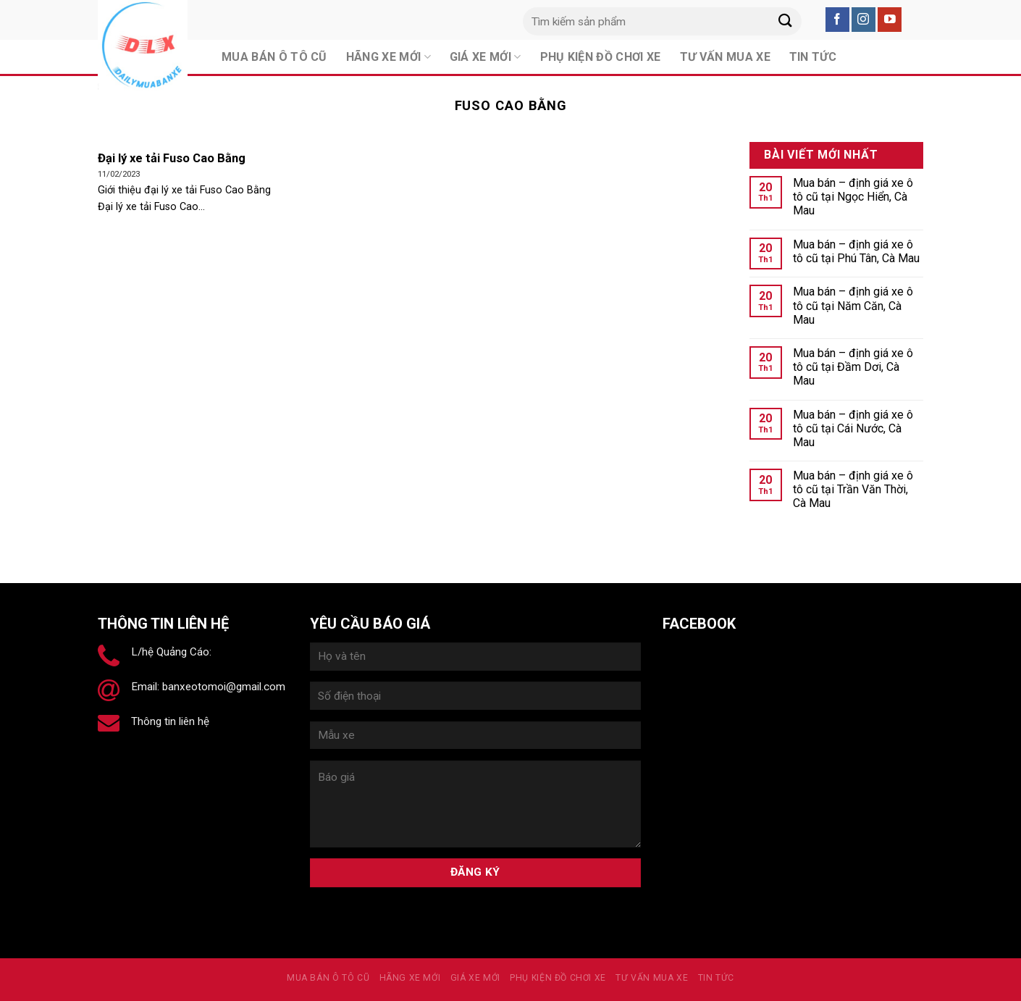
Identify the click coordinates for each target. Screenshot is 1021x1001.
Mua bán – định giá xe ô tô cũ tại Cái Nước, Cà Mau (853, 428)
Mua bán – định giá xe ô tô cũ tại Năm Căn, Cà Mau (853, 305)
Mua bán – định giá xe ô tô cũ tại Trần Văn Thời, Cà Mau (853, 489)
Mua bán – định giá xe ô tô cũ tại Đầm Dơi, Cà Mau (853, 367)
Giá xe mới (475, 978)
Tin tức (716, 978)
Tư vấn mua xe (651, 978)
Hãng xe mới (410, 978)
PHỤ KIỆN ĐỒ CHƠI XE (558, 978)
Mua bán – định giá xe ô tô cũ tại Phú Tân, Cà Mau (856, 251)
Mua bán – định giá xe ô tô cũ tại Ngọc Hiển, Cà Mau (853, 196)
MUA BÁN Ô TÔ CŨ (328, 978)
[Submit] (784, 21)
